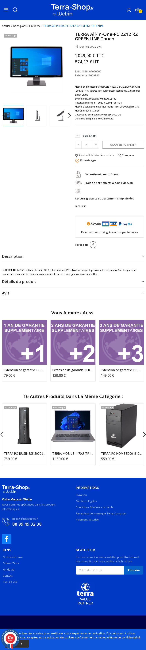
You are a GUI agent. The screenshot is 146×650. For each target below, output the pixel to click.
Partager (93, 244)
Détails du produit (19, 281)
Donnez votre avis (90, 46)
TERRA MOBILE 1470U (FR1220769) (73, 453)
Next (69, 116)
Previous (3, 116)
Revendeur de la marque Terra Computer (101, 513)
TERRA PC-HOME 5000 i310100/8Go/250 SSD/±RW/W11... (121, 453)
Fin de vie (8, 569)
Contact (8, 575)
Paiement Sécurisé (87, 519)
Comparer (126, 155)
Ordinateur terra (13, 557)
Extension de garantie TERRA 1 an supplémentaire (24, 370)
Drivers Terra (11, 563)
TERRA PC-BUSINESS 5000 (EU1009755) (24, 453)
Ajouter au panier (123, 144)
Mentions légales (86, 501)
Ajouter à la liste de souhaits (94, 155)
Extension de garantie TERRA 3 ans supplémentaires (121, 370)
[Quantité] (87, 145)
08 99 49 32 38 (27, 523)
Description (13, 256)
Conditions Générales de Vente (95, 507)
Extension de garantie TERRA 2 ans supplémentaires (73, 370)
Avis (6, 293)
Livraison (81, 495)
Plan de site (10, 581)
